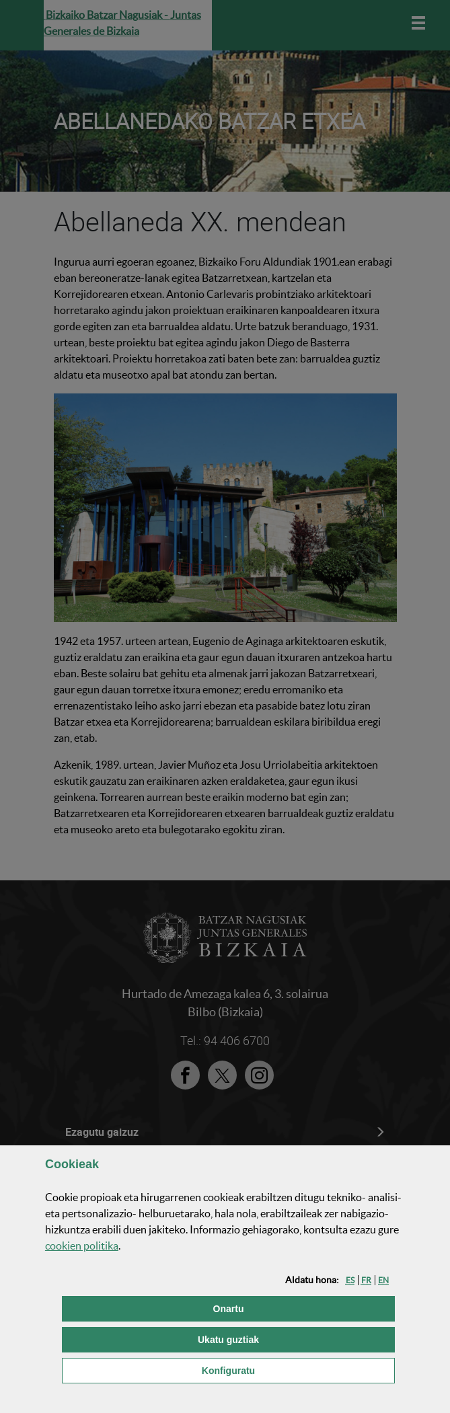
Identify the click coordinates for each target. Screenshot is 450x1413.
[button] (350, 1280)
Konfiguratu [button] (296, 1369)
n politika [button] (81, 1245)
